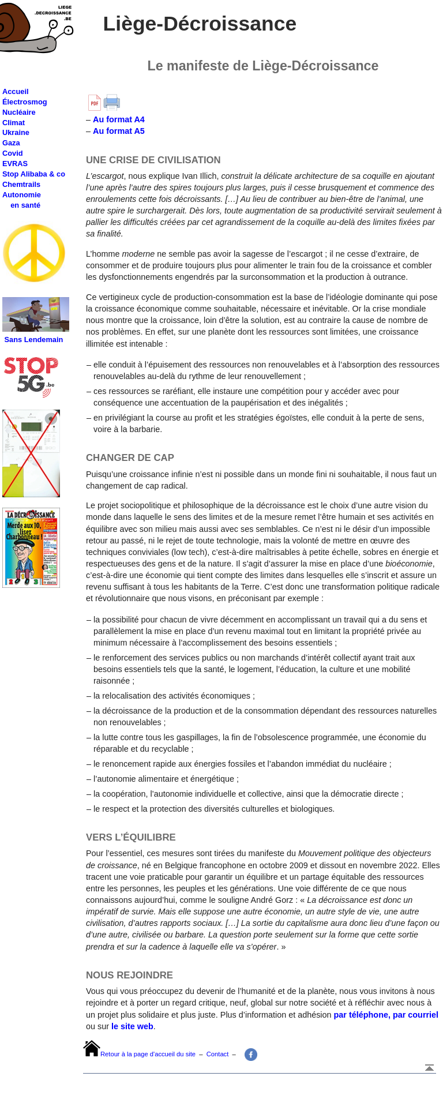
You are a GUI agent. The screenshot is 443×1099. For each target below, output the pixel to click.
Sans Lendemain (34, 339)
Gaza (11, 142)
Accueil (15, 91)
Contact (218, 1054)
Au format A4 (119, 119)
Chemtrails (21, 184)
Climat (13, 122)
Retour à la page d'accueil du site (148, 1054)
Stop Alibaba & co (33, 174)
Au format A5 (119, 131)
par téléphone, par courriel (386, 1014)
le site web (131, 1026)
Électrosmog (24, 101)
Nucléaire (19, 112)
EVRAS (15, 163)
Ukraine (15, 132)
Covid (12, 153)
